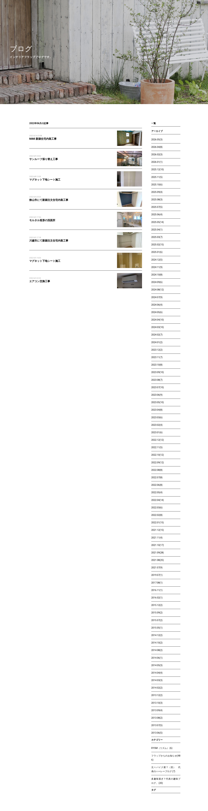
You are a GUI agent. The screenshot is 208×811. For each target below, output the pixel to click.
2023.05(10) (157, 402)
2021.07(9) (156, 567)
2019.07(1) (156, 575)
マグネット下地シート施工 (44, 179)
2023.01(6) (156, 432)
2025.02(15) (157, 244)
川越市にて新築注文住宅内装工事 (48, 240)
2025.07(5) (156, 207)
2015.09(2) (156, 612)
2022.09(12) (157, 462)
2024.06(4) (156, 304)
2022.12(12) (157, 440)
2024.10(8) (156, 274)
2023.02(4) (156, 425)
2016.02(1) (156, 597)
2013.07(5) (156, 725)
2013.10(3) (156, 703)
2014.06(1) (156, 658)
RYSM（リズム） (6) (161, 748)
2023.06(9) (156, 395)
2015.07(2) (156, 620)
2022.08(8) (156, 470)
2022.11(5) (156, 447)
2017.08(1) (156, 582)
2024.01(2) (156, 342)
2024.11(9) (156, 267)
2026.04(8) (156, 147)
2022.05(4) (156, 492)
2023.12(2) (156, 350)
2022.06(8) (156, 485)
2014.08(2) (156, 650)
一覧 (153, 123)
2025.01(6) (156, 252)
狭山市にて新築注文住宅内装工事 (48, 199)
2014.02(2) (156, 687)
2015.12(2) (156, 605)
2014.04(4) (156, 672)
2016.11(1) (156, 590)
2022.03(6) (156, 507)
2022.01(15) (157, 522)
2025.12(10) (157, 169)
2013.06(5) (156, 732)
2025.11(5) (156, 177)
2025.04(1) (156, 229)
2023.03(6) (156, 417)
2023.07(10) (157, 387)
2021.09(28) (157, 552)
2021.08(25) (157, 560)
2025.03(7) (156, 237)
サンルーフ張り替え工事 (43, 159)
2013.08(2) (156, 718)
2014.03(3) (156, 680)
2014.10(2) (156, 642)
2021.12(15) (157, 530)
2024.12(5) (156, 259)
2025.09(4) (156, 192)
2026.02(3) (156, 154)
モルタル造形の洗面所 (42, 220)
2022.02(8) (156, 515)
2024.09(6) (156, 282)
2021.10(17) (157, 545)
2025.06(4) (156, 214)
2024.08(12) (157, 289)
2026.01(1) (156, 162)
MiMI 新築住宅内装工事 (43, 138)
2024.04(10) (157, 319)
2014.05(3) (156, 665)
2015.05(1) (156, 627)
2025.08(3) (156, 199)
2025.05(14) (157, 222)
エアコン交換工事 (39, 281)
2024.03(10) (157, 327)
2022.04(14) (157, 500)
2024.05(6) (156, 312)
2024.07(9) (156, 297)
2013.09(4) (156, 710)
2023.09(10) (157, 372)
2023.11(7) (156, 357)
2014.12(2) (156, 635)
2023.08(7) (156, 380)
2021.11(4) (156, 537)
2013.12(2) (156, 695)
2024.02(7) (156, 334)
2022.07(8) (156, 477)
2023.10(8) (156, 364)
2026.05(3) (156, 139)
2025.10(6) (156, 184)
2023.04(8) (156, 410)
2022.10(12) (157, 455)
